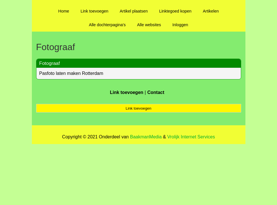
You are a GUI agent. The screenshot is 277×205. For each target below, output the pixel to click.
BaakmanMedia (146, 136)
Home (63, 11)
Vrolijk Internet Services (191, 136)
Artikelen (211, 11)
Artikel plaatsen (134, 11)
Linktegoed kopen (175, 11)
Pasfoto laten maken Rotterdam (71, 73)
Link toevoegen (94, 11)
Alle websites (149, 24)
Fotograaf (49, 63)
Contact (155, 92)
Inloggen (180, 24)
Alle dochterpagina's (107, 24)
